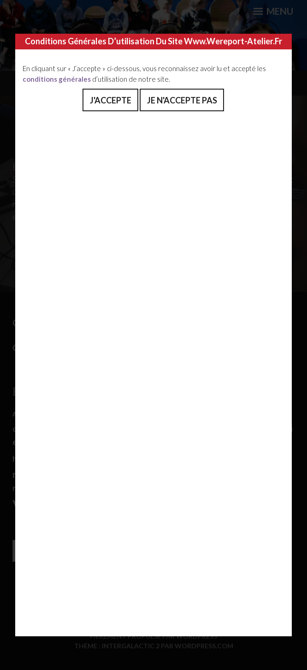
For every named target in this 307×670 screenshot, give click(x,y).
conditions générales (57, 79)
